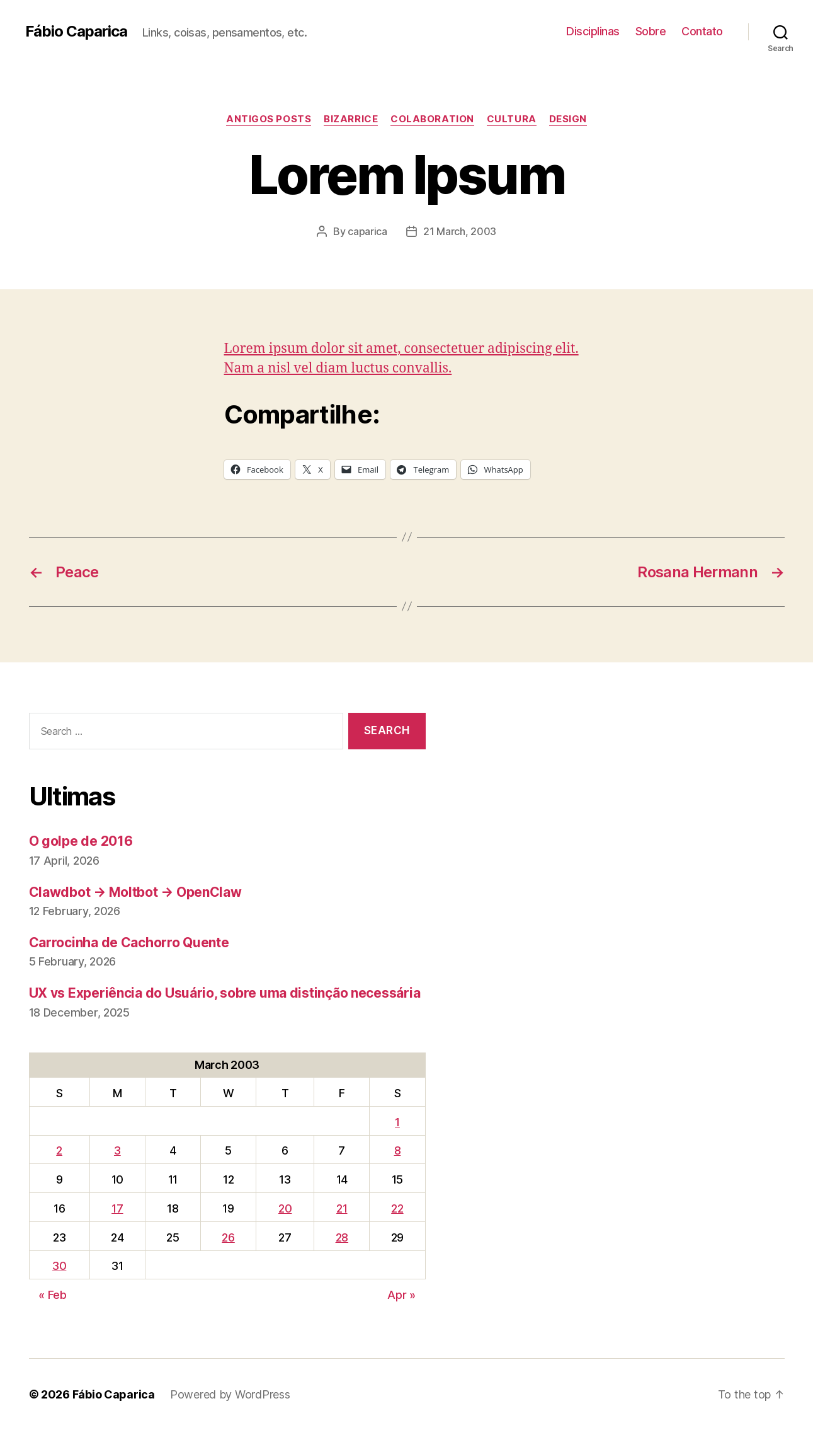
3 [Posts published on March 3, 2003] (117, 1150)
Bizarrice (351, 119)
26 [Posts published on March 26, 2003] (228, 1237)
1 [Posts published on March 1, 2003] (397, 1122)
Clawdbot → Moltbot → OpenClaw (135, 892)
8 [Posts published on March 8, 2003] (397, 1150)
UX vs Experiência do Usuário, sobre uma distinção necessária (225, 993)
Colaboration (432, 119)
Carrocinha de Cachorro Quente (129, 942)
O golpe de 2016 (81, 841)
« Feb (52, 1294)
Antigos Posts (268, 119)
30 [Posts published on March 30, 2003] (59, 1265)
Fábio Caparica (76, 31)
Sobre (650, 31)
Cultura (512, 119)
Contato (702, 31)
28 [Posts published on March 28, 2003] (342, 1237)
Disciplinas (593, 31)
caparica (367, 231)
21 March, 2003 (459, 231)
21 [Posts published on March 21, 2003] (341, 1208)
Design (568, 119)
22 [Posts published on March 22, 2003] (397, 1208)
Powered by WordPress (230, 1394)
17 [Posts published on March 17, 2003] (117, 1208)
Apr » (401, 1294)
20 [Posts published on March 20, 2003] (285, 1208)
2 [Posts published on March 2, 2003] (59, 1150)
